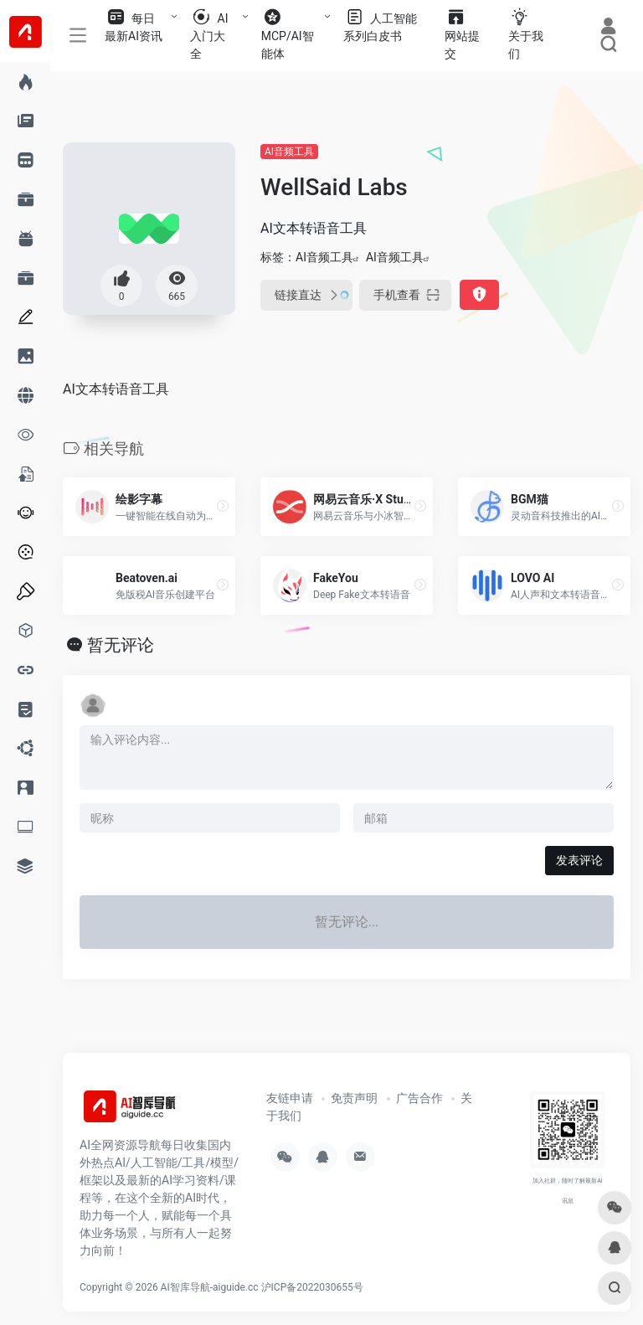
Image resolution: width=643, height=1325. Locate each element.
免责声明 (354, 1098)
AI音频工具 (289, 151)
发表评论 (579, 860)
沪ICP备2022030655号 (312, 1287)
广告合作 (419, 1098)
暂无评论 (120, 645)
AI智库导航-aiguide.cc (210, 1287)
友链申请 (289, 1098)
